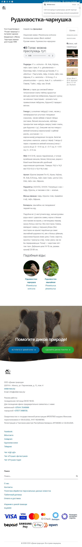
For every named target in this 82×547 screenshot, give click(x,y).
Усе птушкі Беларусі (11, 29)
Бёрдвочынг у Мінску (12, 37)
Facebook (8, 431)
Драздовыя (37, 29)
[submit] (77, 476)
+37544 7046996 (21, 407)
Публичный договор (13, 495)
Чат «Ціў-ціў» (10, 452)
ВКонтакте (8, 435)
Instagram (8, 439)
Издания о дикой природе (15, 504)
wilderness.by (9, 389)
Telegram (8, 446)
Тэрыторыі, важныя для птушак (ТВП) (11, 41)
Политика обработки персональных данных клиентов (27, 491)
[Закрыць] (78, 5)
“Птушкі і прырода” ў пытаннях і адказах (11, 33)
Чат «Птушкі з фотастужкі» (16, 456)
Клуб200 (7, 508)
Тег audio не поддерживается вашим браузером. (39, 56)
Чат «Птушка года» (12, 460)
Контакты (8, 487)
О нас (6, 483)
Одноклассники (11, 443)
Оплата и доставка (12, 498)
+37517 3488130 (20, 411)
